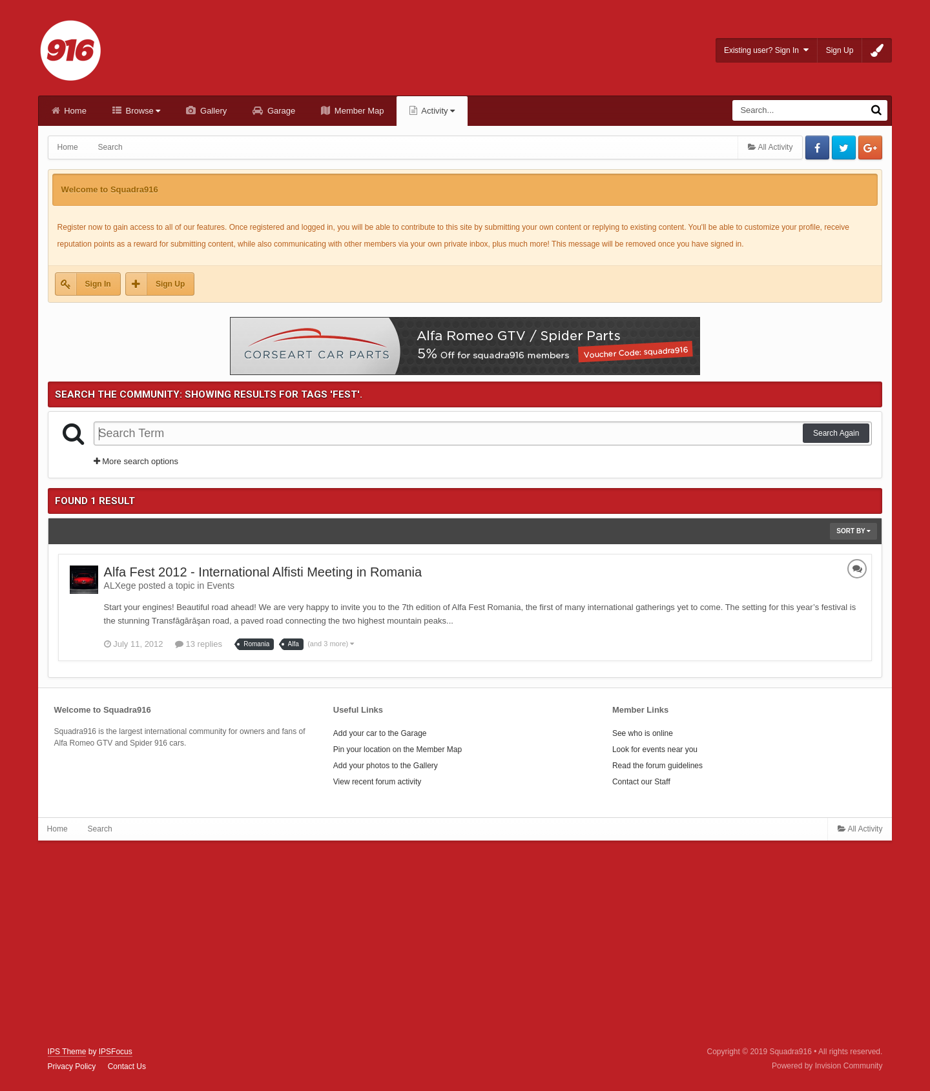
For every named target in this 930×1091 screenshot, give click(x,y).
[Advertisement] (465, 943)
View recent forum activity (377, 781)
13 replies (198, 644)
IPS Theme (67, 1051)
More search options (136, 461)
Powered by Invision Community (827, 1065)
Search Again (836, 433)
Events (220, 585)
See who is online (642, 733)
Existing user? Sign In (766, 50)
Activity (437, 111)
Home (74, 111)
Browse (142, 111)
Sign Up (840, 50)
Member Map (358, 111)
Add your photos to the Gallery (385, 765)
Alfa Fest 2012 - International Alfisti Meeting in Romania (263, 572)
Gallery (212, 111)
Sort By (853, 531)
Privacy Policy (72, 1066)
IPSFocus (115, 1051)
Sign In (98, 284)
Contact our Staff (641, 781)
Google (870, 147)
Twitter (844, 147)
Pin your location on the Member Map (397, 749)
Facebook (817, 147)
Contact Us (127, 1066)
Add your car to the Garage (380, 733)
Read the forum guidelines (657, 765)
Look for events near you (655, 749)
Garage (280, 111)
